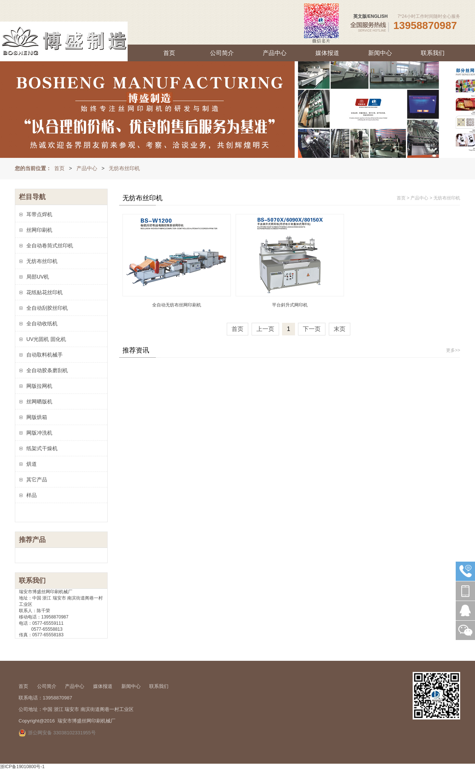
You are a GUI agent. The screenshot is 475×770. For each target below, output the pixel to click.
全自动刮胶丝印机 (47, 308)
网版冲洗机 (39, 433)
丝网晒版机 (39, 402)
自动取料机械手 (44, 355)
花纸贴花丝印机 (44, 292)
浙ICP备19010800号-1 (22, 766)
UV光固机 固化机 (46, 339)
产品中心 (274, 53)
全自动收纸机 (42, 323)
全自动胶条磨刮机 (47, 370)
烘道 (31, 464)
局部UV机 (37, 277)
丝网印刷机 (39, 230)
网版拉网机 (39, 386)
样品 (31, 495)
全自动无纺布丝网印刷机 (176, 305)
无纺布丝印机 (124, 168)
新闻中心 (380, 53)
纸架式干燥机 (42, 448)
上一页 (265, 329)
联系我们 (433, 53)
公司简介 (222, 53)
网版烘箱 (36, 417)
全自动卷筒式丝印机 (49, 245)
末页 (339, 329)
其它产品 (36, 480)
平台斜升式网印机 (290, 305)
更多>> (453, 350)
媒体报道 (327, 53)
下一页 (312, 329)
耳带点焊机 (39, 214)
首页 (169, 53)
